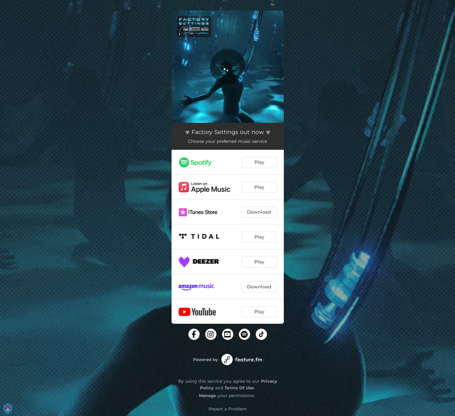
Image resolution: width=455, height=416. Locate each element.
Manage (207, 395)
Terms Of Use (239, 387)
